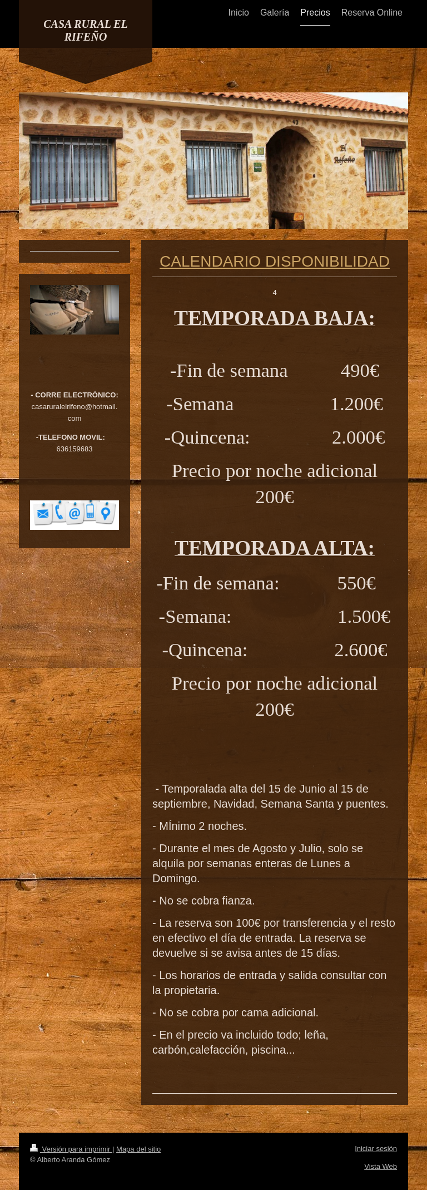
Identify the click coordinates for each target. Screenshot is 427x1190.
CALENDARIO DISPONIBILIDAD (275, 261)
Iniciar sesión (376, 1148)
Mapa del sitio (138, 1149)
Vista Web (380, 1166)
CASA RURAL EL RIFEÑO (85, 30)
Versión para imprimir (71, 1149)
